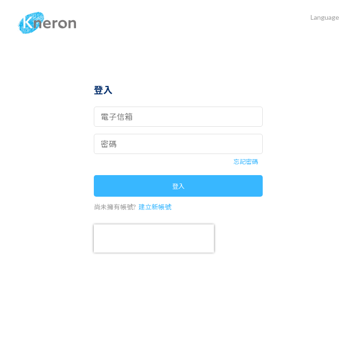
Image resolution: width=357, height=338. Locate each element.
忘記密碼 (246, 162)
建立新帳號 (154, 207)
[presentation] (154, 238)
